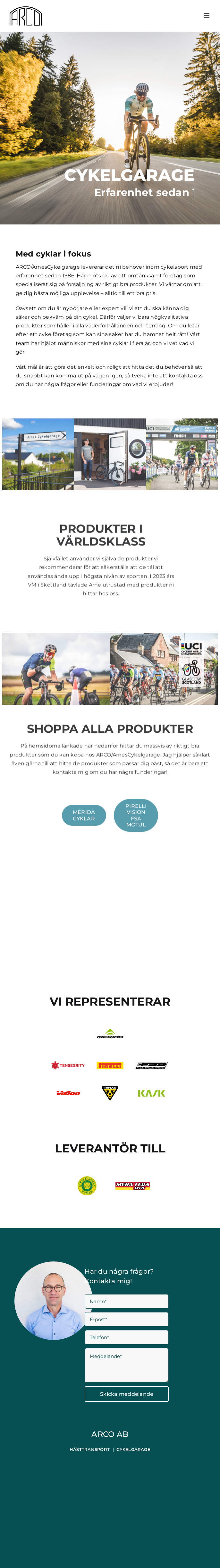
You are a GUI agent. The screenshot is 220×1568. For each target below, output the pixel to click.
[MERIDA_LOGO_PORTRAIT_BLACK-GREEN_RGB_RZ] (110, 1031)
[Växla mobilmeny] (207, 15)
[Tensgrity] (68, 1063)
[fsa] (152, 1063)
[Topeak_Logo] (110, 1088)
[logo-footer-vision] (68, 1093)
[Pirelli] (110, 1064)
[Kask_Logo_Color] (151, 1092)
